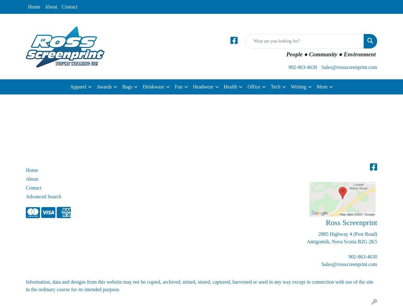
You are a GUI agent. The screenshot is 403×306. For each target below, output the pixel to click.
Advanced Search (43, 196)
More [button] (322, 86)
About (51, 6)
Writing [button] (298, 86)
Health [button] (230, 86)
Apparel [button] (78, 86)
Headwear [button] (203, 86)
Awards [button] (104, 86)
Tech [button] (276, 86)
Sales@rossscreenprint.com (349, 67)
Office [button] (253, 86)
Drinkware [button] (153, 86)
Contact (69, 6)
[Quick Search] (304, 41)
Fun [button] (179, 86)
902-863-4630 (302, 67)
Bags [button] (127, 86)
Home (34, 6)
